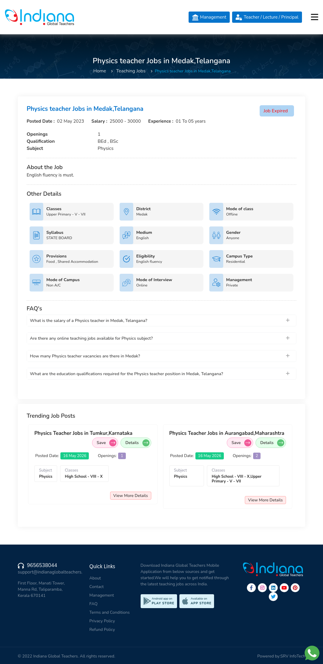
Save (107, 442)
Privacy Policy (102, 621)
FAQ (93, 604)
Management (101, 595)
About (95, 578)
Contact (96, 586)
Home (99, 71)
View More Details (130, 495)
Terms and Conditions (109, 612)
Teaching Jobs (130, 71)
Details (137, 442)
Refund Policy (102, 629)
